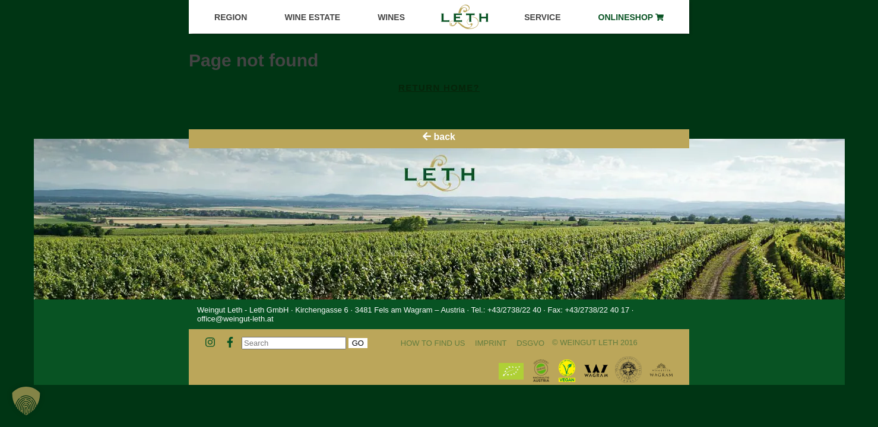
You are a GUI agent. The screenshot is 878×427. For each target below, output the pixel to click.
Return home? (439, 87)
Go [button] (358, 343)
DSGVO (530, 343)
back (439, 137)
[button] (26, 401)
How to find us (433, 343)
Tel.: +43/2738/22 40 (506, 309)
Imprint (490, 343)
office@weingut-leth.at (235, 318)
